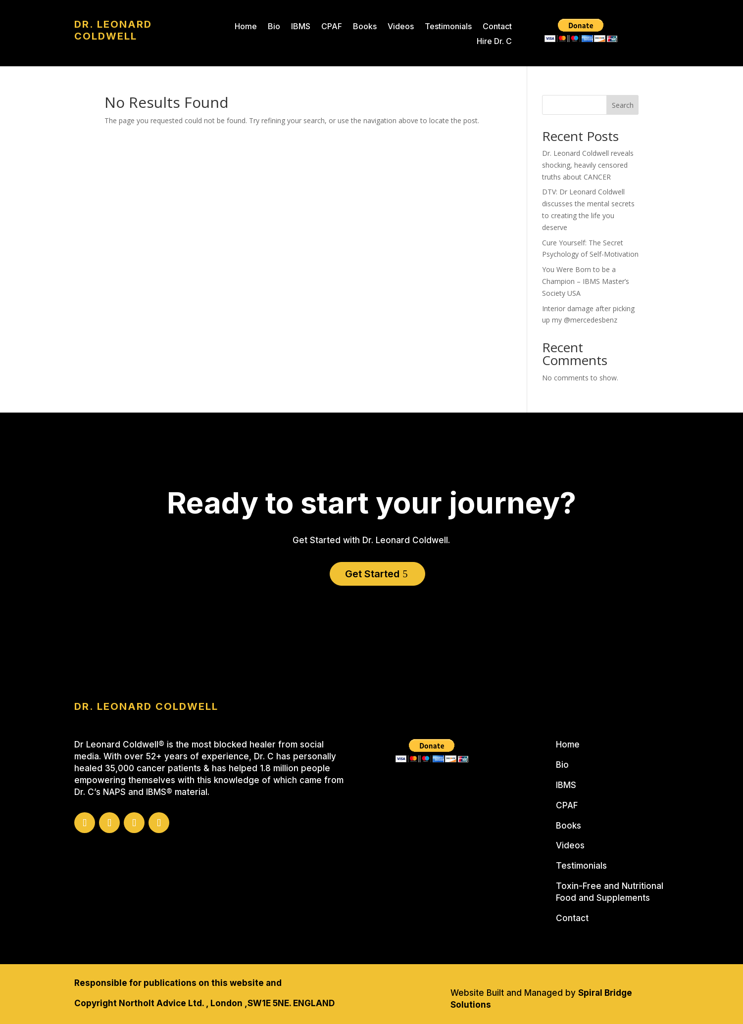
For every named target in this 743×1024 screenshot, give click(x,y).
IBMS (300, 27)
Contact (497, 27)
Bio (274, 27)
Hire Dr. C (494, 42)
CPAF (331, 27)
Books (365, 27)
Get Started (372, 574)
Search (623, 105)
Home (246, 27)
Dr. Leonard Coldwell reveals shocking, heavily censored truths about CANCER (588, 165)
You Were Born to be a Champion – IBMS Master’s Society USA (585, 281)
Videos (401, 27)
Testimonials (448, 27)
